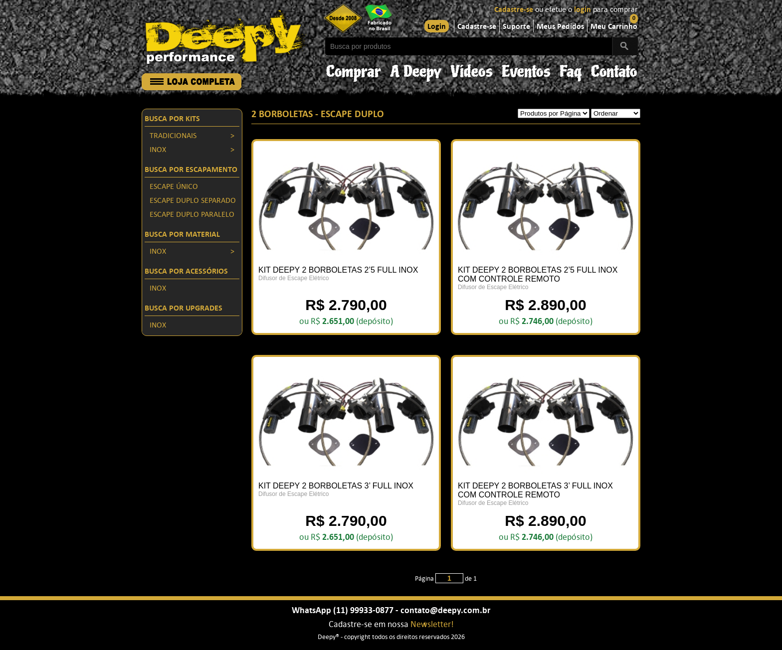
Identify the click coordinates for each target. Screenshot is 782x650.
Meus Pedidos (560, 27)
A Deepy (415, 69)
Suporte (516, 27)
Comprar (353, 69)
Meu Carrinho (613, 27)
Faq (571, 69)
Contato (614, 69)
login (582, 10)
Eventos (526, 69)
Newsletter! (432, 625)
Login (436, 27)
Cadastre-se (513, 10)
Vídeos (471, 69)
